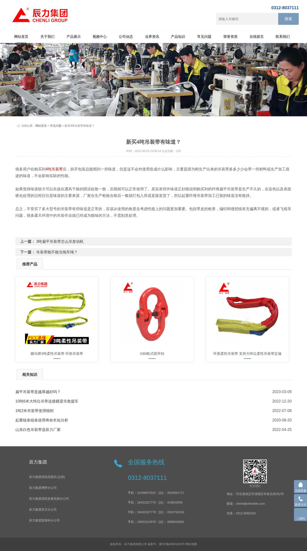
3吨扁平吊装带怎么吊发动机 (60, 241)
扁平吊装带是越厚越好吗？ (38, 392)
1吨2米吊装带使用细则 (34, 411)
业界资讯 (152, 37)
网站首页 (21, 37)
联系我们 (283, 37)
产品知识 (178, 37)
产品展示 (74, 37)
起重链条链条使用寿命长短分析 (41, 420)
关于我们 (47, 37)
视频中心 (100, 37)
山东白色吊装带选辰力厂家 (38, 430)
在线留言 (257, 37)
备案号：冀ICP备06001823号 (166, 544)
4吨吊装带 (54, 169)
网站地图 (191, 544)
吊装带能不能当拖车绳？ (57, 252)
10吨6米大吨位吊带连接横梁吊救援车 (46, 401)
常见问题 (204, 37)
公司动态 (126, 37)
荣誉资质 (230, 37)
